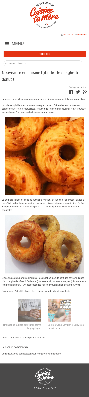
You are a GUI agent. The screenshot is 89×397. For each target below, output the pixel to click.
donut (56, 291)
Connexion (81, 35)
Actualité (19, 291)
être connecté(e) (22, 353)
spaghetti (64, 291)
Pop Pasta (69, 200)
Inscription (67, 35)
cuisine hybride (44, 291)
